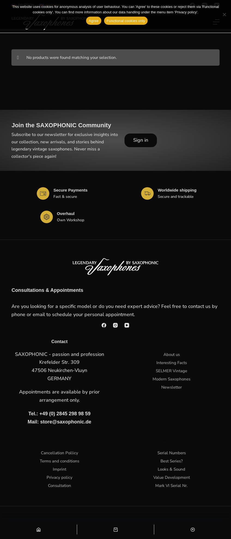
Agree (94, 21)
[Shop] (38, 529)
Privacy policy (59, 477)
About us (171, 354)
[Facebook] (104, 325)
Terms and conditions (59, 461)
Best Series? (171, 461)
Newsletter (171, 387)
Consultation (59, 485)
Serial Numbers (171, 453)
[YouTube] (126, 325)
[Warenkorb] (115, 529)
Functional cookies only (126, 21)
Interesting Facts (171, 362)
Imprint (59, 469)
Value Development (171, 477)
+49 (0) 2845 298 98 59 (65, 413)
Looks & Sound (171, 469)
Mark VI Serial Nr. (171, 485)
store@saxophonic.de (65, 422)
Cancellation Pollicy (59, 453)
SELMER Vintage (171, 371)
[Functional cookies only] (224, 14)
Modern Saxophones (171, 379)
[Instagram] (115, 325)
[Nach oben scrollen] (192, 529)
